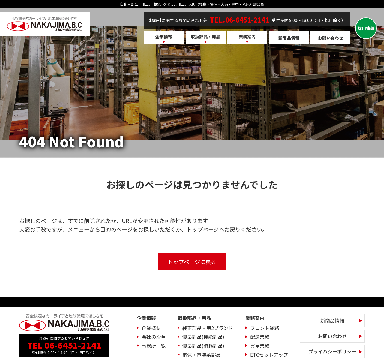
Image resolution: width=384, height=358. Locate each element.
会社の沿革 (154, 336)
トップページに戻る (192, 262)
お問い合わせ (330, 38)
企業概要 (151, 328)
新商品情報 (288, 38)
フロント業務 (264, 328)
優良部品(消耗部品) (203, 345)
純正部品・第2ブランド (207, 328)
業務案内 (247, 37)
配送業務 (259, 336)
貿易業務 (259, 345)
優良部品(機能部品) (203, 336)
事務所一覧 (154, 345)
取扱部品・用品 (205, 37)
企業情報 (163, 37)
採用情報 (366, 28)
